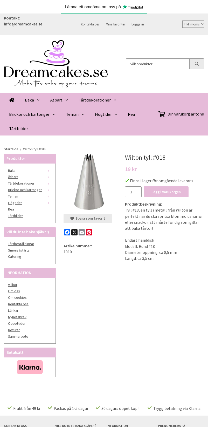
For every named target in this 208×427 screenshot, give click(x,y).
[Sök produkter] (157, 64)
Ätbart (59, 100)
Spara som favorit (87, 218)
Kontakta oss (90, 24)
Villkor (12, 284)
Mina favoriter (115, 24)
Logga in (137, 24)
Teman (75, 114)
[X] (74, 232)
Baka (32, 100)
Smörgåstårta (19, 250)
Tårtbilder (18, 128)
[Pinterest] (89, 232)
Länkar (13, 310)
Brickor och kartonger (32, 114)
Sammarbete (18, 336)
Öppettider (17, 323)
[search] (196, 64)
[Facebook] (67, 232)
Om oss (14, 291)
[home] (12, 100)
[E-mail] (81, 232)
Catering (14, 256)
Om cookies (17, 297)
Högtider (106, 114)
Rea (131, 114)
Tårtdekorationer (98, 100)
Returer (14, 330)
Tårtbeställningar (21, 243)
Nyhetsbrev (17, 317)
